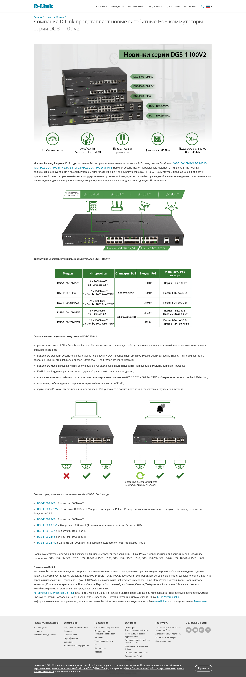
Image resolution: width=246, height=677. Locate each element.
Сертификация (71, 638)
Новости (68, 631)
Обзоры (98, 651)
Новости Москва (55, 17)
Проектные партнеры (165, 637)
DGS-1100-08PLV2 (47, 525)
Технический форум (103, 641)
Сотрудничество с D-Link (137, 652)
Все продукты (40, 627)
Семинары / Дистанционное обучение (137, 628)
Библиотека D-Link (133, 656)
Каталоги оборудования (45, 634)
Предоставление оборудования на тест (104, 632)
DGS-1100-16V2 (46, 531)
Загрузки (98, 637)
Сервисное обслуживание (106, 627)
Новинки (38, 631)
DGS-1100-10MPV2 (183, 163)
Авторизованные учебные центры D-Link (137, 641)
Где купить (173, 6)
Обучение (190, 6)
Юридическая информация (76, 645)
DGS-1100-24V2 (46, 536)
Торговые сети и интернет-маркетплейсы (168, 628)
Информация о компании (76, 627)
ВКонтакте (200, 601)
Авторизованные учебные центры (54, 592)
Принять (203, 668)
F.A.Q (96, 644)
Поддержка (155, 6)
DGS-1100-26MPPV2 (100, 167)
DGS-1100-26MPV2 (77, 167)
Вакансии (68, 642)
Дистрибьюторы (163, 641)
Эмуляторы (100, 648)
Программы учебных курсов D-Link (135, 635)
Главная (38, 17)
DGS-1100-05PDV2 (47, 509)
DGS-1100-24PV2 (46, 542)
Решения (101, 6)
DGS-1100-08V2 (46, 519)
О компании (135, 6)
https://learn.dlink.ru (168, 597)
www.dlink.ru (160, 601)
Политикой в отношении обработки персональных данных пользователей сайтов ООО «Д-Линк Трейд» (107, 667)
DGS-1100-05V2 (46, 503)
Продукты (117, 6)
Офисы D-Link (70, 634)
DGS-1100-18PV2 (55, 167)
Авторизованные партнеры (168, 633)
